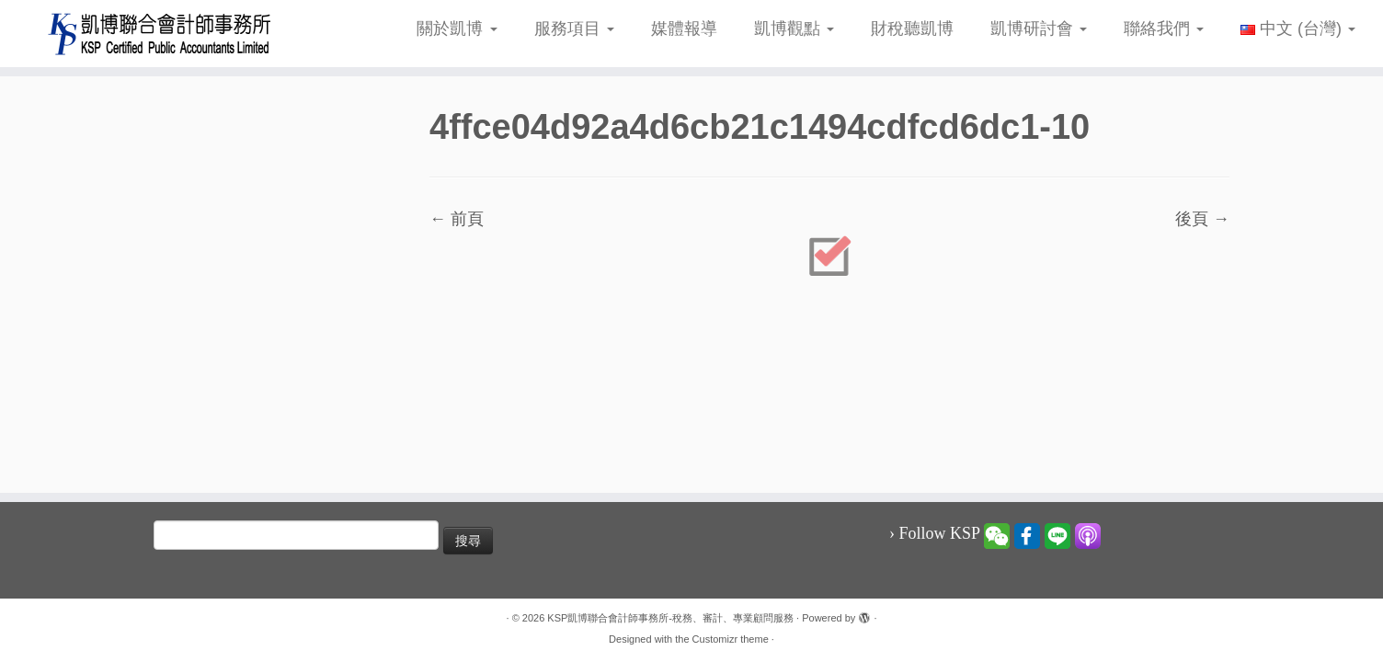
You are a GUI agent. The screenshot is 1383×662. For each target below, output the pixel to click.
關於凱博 (457, 28)
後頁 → (1202, 219)
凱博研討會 (1038, 28)
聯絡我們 (1164, 28)
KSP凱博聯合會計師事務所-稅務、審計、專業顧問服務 (670, 617)
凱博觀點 (794, 28)
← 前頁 (456, 219)
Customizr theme (730, 639)
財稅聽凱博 (912, 28)
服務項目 (574, 28)
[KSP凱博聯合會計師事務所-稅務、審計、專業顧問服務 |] (159, 33)
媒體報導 (684, 28)
